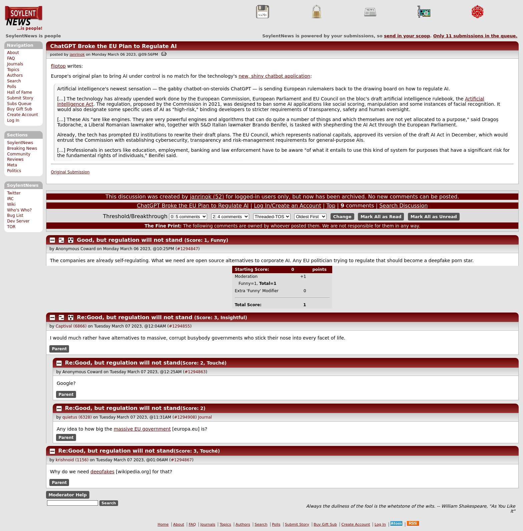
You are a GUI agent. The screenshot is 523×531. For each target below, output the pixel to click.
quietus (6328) (77, 417)
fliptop (58, 66)
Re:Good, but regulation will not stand (134, 317)
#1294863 (195, 372)
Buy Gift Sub (19, 109)
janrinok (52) (207, 196)
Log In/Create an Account (287, 205)
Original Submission (70, 172)
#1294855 (179, 326)
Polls (11, 86)
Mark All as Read (381, 216)
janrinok (77, 54)
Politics (14, 170)
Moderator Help (67, 494)
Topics (13, 69)
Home (163, 524)
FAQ (11, 58)
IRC (10, 198)
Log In (13, 120)
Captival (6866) (71, 326)
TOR (11, 226)
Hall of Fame (19, 92)
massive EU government (142, 429)
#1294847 (187, 248)
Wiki (11, 204)
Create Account (22, 114)
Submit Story (20, 98)
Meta (12, 165)
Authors (15, 75)
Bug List (15, 215)
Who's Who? (19, 210)
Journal (205, 417)
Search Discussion (403, 205)
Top (330, 205)
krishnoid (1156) (72, 460)
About (13, 52)
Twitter (13, 193)
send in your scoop (407, 35)
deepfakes (102, 471)
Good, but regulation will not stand (129, 240)
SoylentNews (23, 18)
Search (14, 81)
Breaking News (22, 148)
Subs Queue (19, 103)
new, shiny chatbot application (274, 76)
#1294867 (181, 460)
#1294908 (184, 417)
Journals (15, 64)
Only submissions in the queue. (475, 35)
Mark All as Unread (434, 216)
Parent (59, 349)
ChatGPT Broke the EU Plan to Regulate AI (113, 46)
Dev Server (18, 221)
